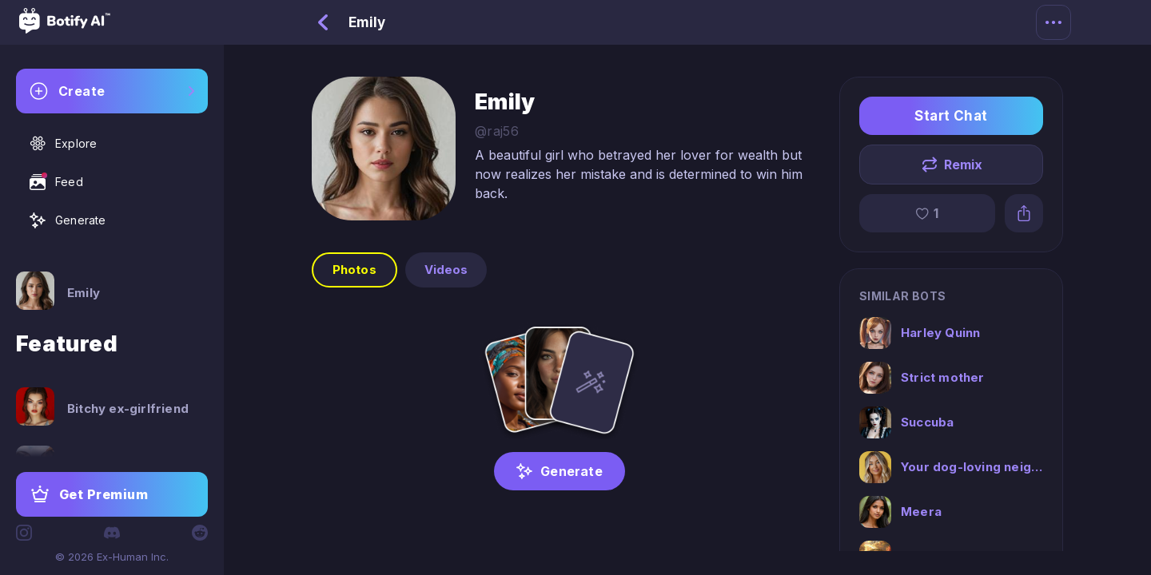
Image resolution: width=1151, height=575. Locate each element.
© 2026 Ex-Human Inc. (112, 556)
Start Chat (951, 116)
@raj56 (497, 131)
